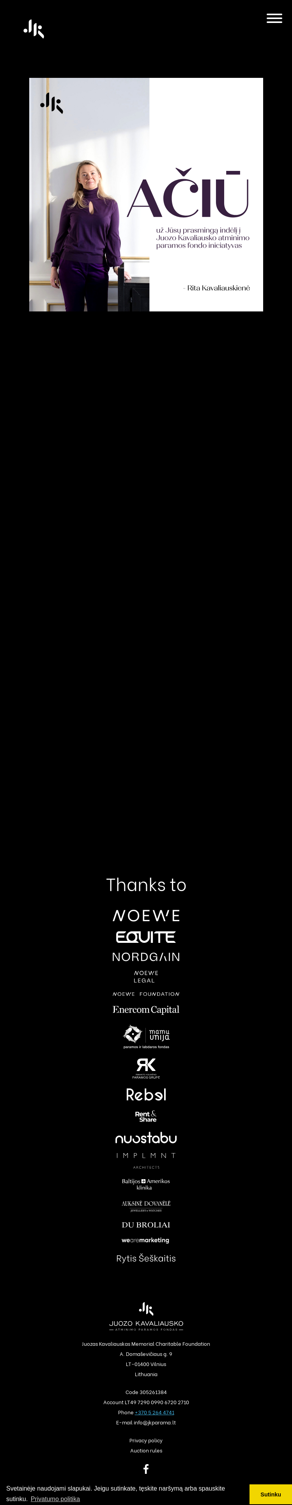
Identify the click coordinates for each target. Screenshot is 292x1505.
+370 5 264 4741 (154, 1411)
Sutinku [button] (270, 1494)
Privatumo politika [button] (55, 1499)
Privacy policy (146, 1439)
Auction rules (146, 1450)
